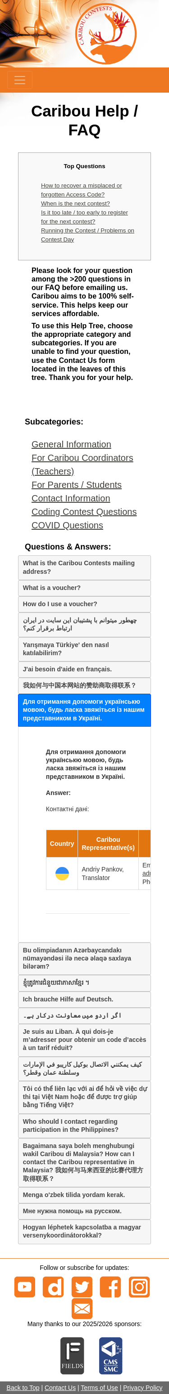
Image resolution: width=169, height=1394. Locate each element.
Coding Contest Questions (84, 512)
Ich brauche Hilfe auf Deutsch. (68, 999)
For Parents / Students (77, 485)
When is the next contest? (75, 203)
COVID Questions (67, 525)
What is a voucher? (52, 587)
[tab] (84, 567)
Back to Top (23, 1387)
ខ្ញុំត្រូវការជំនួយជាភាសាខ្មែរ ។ (56, 982)
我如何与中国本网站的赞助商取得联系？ (80, 685)
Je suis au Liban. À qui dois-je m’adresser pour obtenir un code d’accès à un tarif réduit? (84, 1039)
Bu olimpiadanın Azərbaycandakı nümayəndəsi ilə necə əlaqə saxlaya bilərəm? (77, 958)
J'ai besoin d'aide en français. (67, 669)
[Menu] (19, 80)
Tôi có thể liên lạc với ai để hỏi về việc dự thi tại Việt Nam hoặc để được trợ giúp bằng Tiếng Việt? (85, 1096)
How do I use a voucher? (60, 604)
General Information (71, 444)
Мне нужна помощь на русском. (72, 1211)
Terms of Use (99, 1387)
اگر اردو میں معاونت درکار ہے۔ (72, 1015)
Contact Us (60, 1387)
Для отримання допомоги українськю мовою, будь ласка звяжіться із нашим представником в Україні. (84, 709)
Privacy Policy (142, 1387)
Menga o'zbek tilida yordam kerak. (74, 1194)
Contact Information (71, 498)
